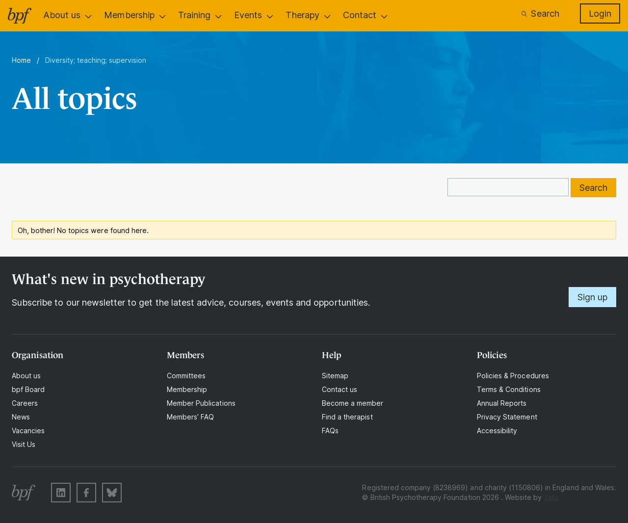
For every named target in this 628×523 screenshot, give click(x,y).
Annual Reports (502, 403)
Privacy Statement (507, 417)
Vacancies (28, 430)
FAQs (330, 430)
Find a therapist (347, 417)
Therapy (302, 15)
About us (61, 15)
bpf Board (28, 389)
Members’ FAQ (190, 417)
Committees (186, 375)
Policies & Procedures (513, 375)
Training (194, 15)
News (21, 417)
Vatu (551, 497)
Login (600, 13)
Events (248, 15)
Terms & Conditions (509, 389)
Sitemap (335, 375)
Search (540, 13)
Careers (25, 403)
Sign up (592, 297)
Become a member (353, 403)
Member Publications (201, 403)
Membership (129, 15)
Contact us (339, 389)
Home (21, 60)
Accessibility (497, 430)
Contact (359, 15)
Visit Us (23, 444)
